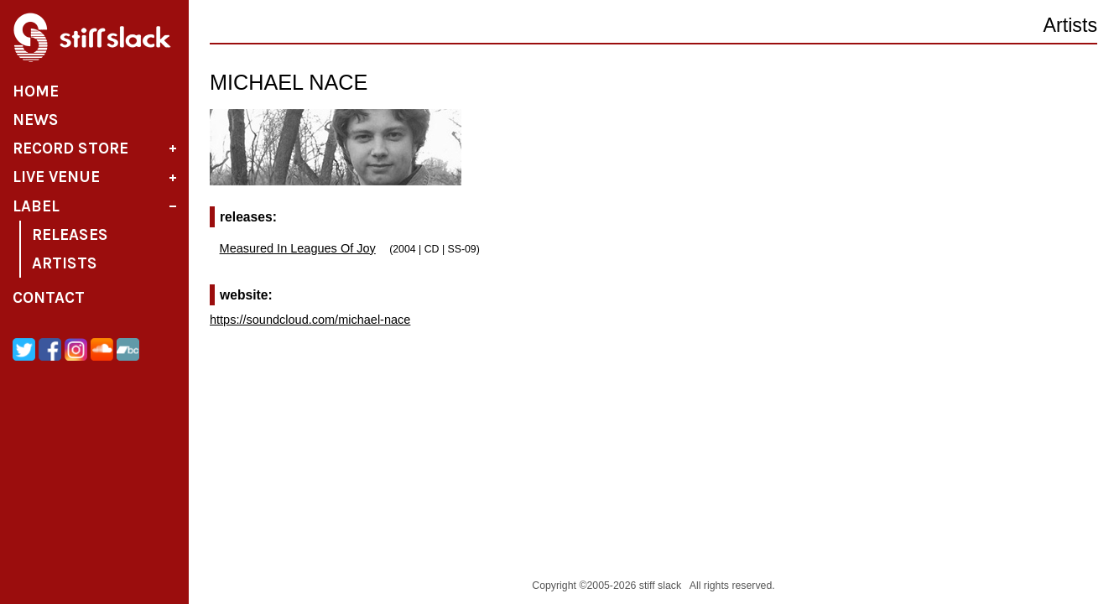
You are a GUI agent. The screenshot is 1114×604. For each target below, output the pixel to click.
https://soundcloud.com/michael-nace (310, 319)
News (36, 120)
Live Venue (56, 177)
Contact (49, 298)
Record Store (70, 148)
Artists (64, 263)
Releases (70, 235)
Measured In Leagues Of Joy (298, 248)
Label (36, 206)
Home (36, 91)
